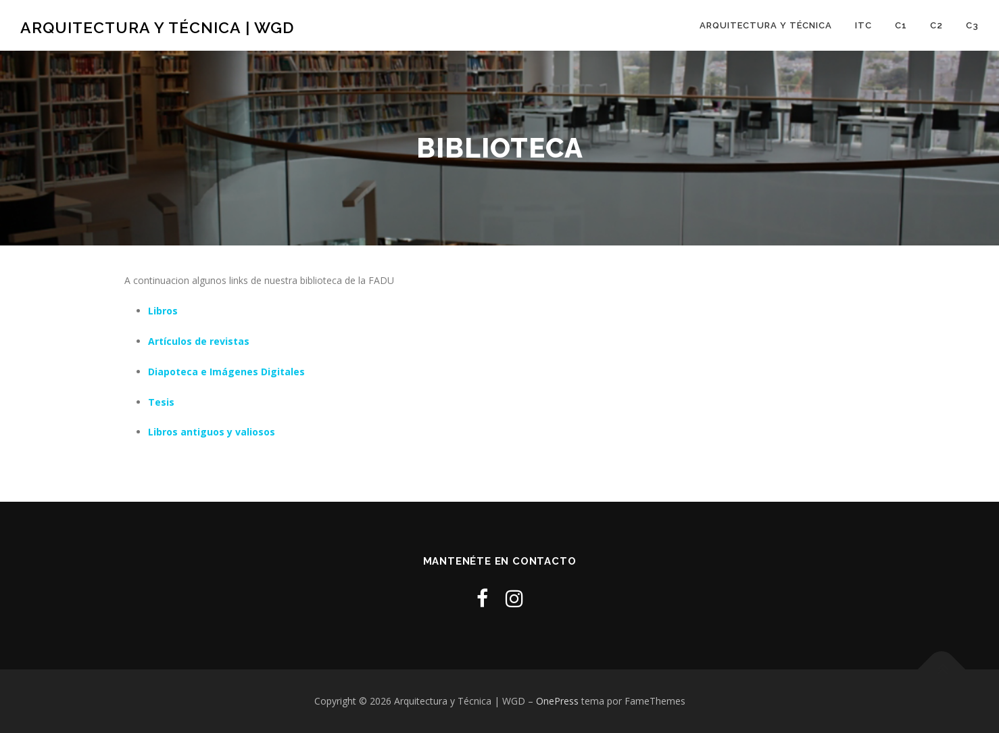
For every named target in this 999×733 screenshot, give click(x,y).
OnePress (557, 700)
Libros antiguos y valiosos (211, 431)
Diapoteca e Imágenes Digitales (226, 371)
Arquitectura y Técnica (766, 25)
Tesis (161, 402)
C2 (936, 25)
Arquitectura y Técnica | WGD (157, 27)
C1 (901, 25)
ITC (863, 25)
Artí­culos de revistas (198, 341)
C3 (972, 25)
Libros (163, 310)
